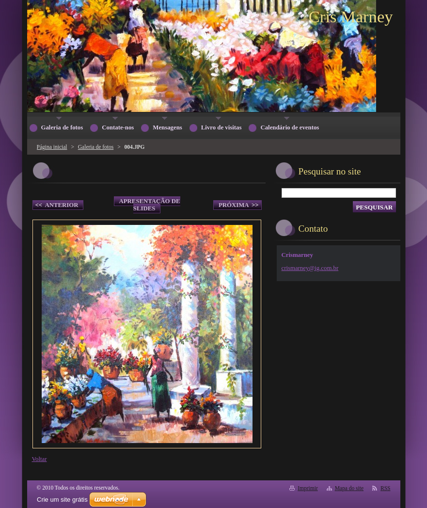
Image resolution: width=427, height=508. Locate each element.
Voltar (39, 459)
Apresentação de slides (149, 205)
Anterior (57, 205)
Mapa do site (349, 488)
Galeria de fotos (96, 147)
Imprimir (308, 488)
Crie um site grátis (62, 499)
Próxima (239, 205)
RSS (385, 488)
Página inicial (52, 147)
